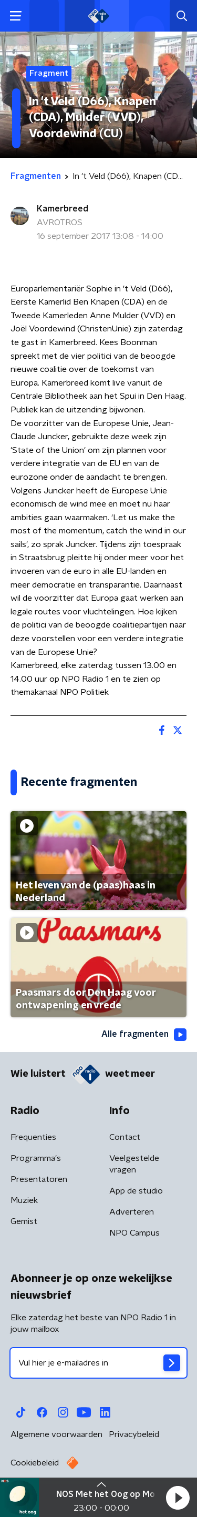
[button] (177, 1497)
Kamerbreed (62, 209)
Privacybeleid (134, 1434)
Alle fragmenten (143, 1034)
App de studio (136, 1191)
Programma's (36, 1158)
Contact (124, 1137)
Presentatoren (39, 1179)
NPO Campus (134, 1233)
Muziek (24, 1200)
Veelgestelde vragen (134, 1164)
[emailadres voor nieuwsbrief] (98, 1363)
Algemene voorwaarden (56, 1434)
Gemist (24, 1221)
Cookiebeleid (35, 1463)
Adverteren (131, 1212)
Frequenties (33, 1137)
